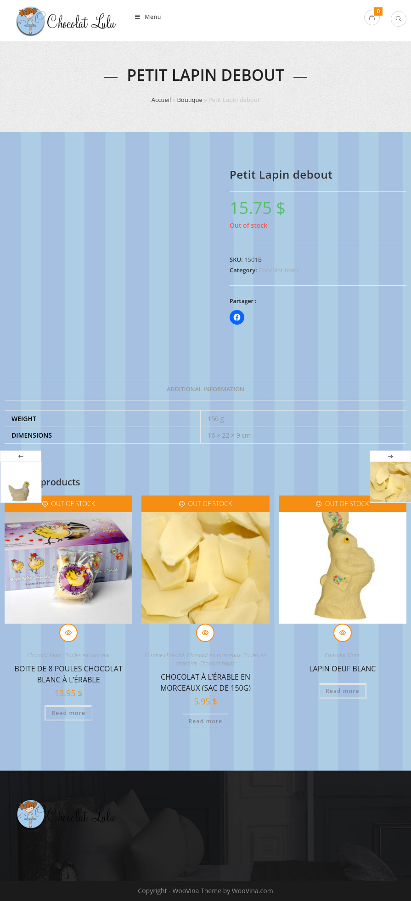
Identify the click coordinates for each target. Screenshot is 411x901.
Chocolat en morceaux (214, 655)
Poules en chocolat (87, 655)
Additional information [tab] (205, 389)
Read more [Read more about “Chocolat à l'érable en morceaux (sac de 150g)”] (206, 721)
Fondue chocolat (164, 655)
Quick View (68, 633)
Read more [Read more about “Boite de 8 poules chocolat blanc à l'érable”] (68, 713)
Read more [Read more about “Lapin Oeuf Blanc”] (343, 691)
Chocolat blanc (279, 270)
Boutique (189, 100)
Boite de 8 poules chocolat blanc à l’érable (69, 673)
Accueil (161, 100)
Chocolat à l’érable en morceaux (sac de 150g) (205, 681)
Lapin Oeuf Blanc (342, 669)
